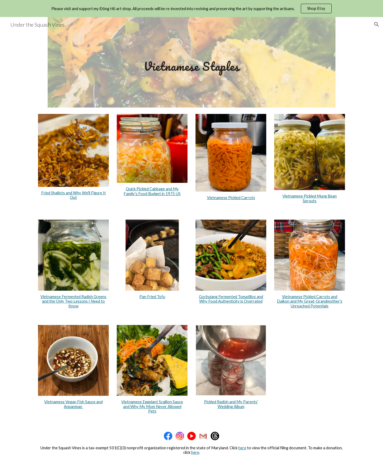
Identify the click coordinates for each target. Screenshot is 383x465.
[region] (191, 8)
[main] (191, 62)
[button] (376, 24)
